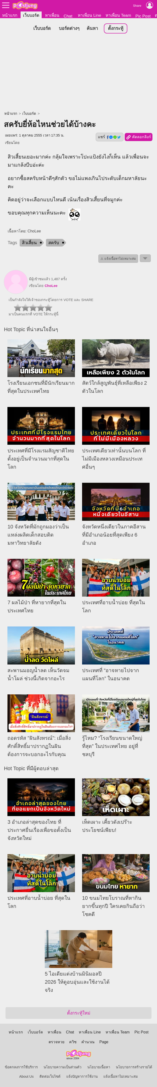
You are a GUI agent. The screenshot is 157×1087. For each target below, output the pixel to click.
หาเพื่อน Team (118, 15)
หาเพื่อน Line (89, 15)
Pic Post (143, 16)
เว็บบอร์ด (31, 15)
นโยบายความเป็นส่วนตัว (62, 1067)
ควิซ (73, 1042)
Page (103, 1042)
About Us (26, 1076)
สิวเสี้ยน (29, 242)
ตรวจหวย (56, 1042)
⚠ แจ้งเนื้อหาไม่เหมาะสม (118, 258)
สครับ (53, 242)
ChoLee (51, 286)
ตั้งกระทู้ (115, 28)
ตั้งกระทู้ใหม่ (78, 1013)
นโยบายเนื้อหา (98, 1067)
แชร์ (109, 137)
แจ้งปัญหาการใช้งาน (82, 1076)
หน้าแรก (9, 15)
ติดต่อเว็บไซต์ (50, 1076)
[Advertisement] (78, 72)
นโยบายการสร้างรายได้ (134, 1067)
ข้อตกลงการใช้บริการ (21, 1067)
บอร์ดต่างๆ (69, 28)
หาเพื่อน (52, 15)
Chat (68, 16)
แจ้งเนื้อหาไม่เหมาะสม (120, 1076)
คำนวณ (88, 1042)
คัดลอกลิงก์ (138, 137)
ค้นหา (92, 28)
